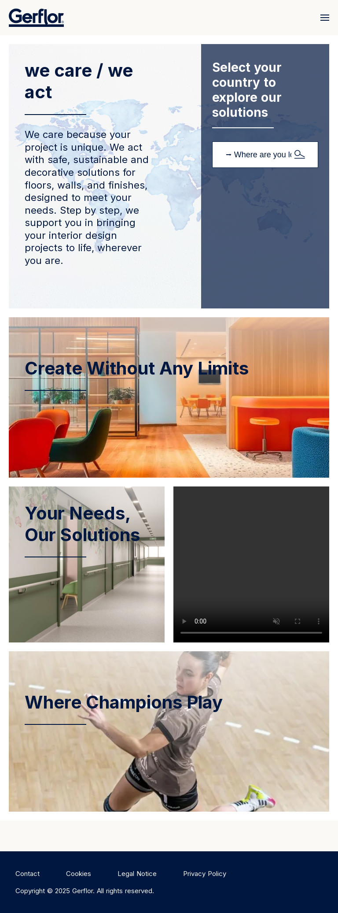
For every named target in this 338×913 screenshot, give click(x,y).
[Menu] (322, 17)
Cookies (78, 873)
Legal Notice (137, 873)
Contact (27, 873)
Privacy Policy (204, 873)
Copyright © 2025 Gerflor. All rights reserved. (84, 891)
